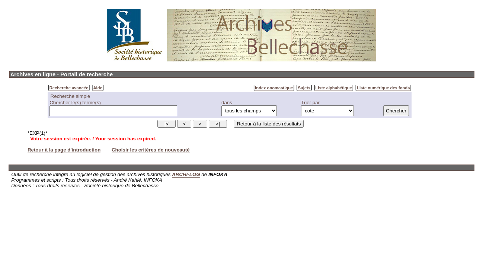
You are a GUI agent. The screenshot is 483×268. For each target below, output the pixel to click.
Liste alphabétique (333, 88)
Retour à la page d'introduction (64, 150)
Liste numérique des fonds (383, 88)
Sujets (304, 88)
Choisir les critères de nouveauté (151, 150)
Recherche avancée (68, 88)
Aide (97, 88)
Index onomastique (274, 88)
